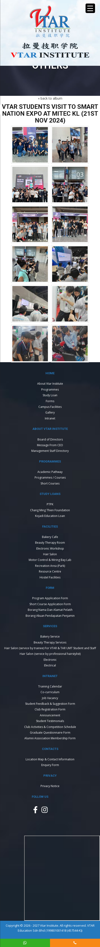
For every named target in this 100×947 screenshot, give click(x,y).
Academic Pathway (50, 472)
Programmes (50, 390)
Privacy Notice (50, 786)
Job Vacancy (50, 698)
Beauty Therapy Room (50, 543)
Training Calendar (50, 686)
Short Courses (50, 483)
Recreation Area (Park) (50, 566)
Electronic (50, 660)
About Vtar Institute (50, 384)
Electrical (50, 665)
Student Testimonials (50, 721)
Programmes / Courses (50, 478)
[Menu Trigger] (90, 8)
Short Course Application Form (50, 604)
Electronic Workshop (50, 548)
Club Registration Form (50, 709)
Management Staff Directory (50, 451)
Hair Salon (50, 554)
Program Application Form (50, 598)
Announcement (50, 715)
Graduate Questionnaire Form (50, 733)
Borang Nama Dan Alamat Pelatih (50, 610)
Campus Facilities (50, 407)
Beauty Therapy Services (50, 642)
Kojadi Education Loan (50, 516)
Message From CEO (50, 445)
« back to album (50, 98)
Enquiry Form (50, 765)
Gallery (50, 412)
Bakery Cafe (50, 537)
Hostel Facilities (50, 577)
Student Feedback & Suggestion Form (50, 704)
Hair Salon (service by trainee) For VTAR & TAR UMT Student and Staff (50, 648)
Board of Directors (50, 439)
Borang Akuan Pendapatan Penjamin (50, 616)
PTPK (50, 504)
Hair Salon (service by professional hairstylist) (50, 654)
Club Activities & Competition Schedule (50, 727)
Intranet (50, 418)
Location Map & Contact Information (50, 759)
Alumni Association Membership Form (50, 738)
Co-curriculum (50, 692)
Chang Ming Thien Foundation (50, 510)
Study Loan (50, 395)
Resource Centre (50, 571)
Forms (50, 401)
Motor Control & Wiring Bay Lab (50, 560)
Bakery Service (50, 636)
